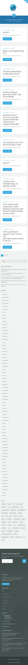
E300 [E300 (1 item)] (2, 516)
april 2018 (4, 468)
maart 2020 (4, 408)
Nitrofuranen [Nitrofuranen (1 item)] (16, 528)
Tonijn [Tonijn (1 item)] (12, 537)
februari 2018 (4, 474)
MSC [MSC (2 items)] (9, 528)
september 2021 (5, 366)
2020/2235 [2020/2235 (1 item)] (3, 504)
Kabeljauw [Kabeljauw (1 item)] (15, 522)
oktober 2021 (4, 363)
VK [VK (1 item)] (24, 537)
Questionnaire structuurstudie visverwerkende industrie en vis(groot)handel (11, 119)
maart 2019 (4, 435)
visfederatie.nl (7, 626)
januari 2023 (4, 327)
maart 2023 (4, 321)
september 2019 (5, 420)
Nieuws (13, 48)
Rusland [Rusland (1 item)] (16, 531)
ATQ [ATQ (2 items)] (21, 507)
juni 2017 (4, 495)
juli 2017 (3, 492)
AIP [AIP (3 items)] (13, 504)
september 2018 (5, 453)
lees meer (7, 38)
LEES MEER (5, 584)
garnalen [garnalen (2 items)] (9, 519)
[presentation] (18, 562)
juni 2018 (4, 462)
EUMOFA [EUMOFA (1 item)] (15, 516)
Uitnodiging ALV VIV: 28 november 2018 (13, 143)
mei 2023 (4, 315)
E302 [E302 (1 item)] (10, 516)
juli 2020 (3, 402)
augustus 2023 (5, 309)
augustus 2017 (5, 489)
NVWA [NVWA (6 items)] (3, 531)
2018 (13, 21)
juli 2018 (3, 459)
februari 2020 (4, 411)
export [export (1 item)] (20, 516)
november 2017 (5, 480)
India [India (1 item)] (9, 522)
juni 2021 (4, 372)
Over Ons (4, 594)
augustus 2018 (5, 456)
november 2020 (5, 390)
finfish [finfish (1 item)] (3, 519)
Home (9, 21)
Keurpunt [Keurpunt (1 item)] (10, 525)
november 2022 (5, 333)
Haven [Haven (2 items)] (23, 519)
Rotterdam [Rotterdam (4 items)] (9, 531)
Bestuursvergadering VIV (13, 52)
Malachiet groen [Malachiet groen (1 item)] (21, 525)
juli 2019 (3, 423)
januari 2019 (4, 441)
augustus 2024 (5, 300)
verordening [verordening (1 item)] (18, 537)
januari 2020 (4, 414)
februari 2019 (4, 438)
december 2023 (5, 303)
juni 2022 (4, 345)
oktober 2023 (4, 306)
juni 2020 (4, 405)
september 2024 (5, 297)
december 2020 (5, 387)
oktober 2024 (4, 294)
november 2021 (5, 360)
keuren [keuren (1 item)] (21, 522)
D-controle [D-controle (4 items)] (4, 513)
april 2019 (4, 432)
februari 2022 (4, 354)
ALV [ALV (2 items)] (9, 507)
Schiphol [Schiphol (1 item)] (15, 534)
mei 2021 (4, 375)
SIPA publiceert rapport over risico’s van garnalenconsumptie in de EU (13, 236)
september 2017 (5, 486)
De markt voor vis (6, 597)
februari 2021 (4, 384)
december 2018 (5, 444)
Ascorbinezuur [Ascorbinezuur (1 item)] (15, 507)
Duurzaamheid (5, 600)
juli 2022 (3, 342)
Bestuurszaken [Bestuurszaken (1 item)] (5, 510)
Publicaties (5, 603)
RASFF (6, 32)
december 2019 (5, 417)
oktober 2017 (4, 483)
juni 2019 (4, 426)
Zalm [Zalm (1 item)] (3, 540)
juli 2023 (3, 312)
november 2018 (5, 447)
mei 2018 (4, 465)
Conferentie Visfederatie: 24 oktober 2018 (10, 183)
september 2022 (5, 339)
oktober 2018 (4, 450)
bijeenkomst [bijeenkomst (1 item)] (13, 510)
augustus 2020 (5, 399)
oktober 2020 (4, 393)
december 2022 (5, 330)
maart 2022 (4, 351)
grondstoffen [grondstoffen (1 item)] (17, 519)
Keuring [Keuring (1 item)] (3, 525)
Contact (4, 609)
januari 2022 (4, 357)
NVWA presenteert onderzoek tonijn (12, 72)
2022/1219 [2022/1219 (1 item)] (9, 504)
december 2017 (5, 477)
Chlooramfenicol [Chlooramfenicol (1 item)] (21, 510)
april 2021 (4, 378)
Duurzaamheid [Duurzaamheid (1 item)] (13, 513)
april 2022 (4, 348)
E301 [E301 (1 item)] (6, 516)
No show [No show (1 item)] (23, 528)
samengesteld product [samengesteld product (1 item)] (6, 534)
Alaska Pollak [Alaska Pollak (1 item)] (20, 504)
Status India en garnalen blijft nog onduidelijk (12, 94)
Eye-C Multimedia (17, 662)
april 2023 (4, 318)
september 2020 (5, 396)
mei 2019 (4, 429)
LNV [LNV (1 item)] (15, 525)
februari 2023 (4, 324)
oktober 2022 (4, 336)
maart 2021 (4, 381)
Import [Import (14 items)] (4, 522)
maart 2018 (4, 471)
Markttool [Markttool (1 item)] (4, 528)
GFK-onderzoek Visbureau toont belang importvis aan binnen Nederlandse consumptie (13, 208)
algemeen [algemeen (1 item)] (4, 507)
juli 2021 (3, 369)
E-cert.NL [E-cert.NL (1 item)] (20, 513)
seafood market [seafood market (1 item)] (5, 537)
